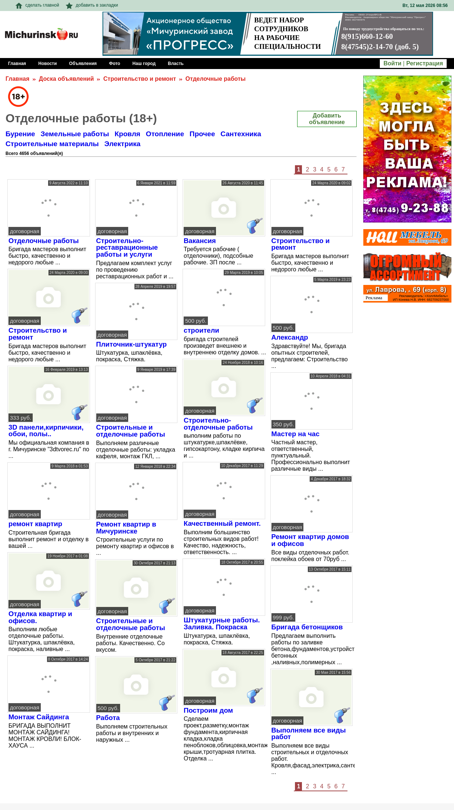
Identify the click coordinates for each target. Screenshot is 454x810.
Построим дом (208, 710)
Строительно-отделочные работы (218, 423)
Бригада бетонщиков (307, 627)
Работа (108, 718)
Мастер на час (295, 434)
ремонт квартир (35, 524)
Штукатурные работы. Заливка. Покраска (222, 623)
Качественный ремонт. (222, 523)
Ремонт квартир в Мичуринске (126, 527)
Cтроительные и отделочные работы (130, 430)
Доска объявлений (66, 79)
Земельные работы (74, 134)
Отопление (165, 134)
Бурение (20, 134)
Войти (392, 63)
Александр (289, 337)
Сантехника (240, 134)
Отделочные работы (215, 79)
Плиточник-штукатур (131, 344)
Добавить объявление (327, 118)
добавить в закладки (92, 5)
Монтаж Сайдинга (38, 717)
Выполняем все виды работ (308, 733)
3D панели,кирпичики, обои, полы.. (46, 430)
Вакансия (200, 241)
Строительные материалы (52, 144)
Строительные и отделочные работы (130, 624)
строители (201, 330)
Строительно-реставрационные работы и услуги (127, 247)
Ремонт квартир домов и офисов (310, 540)
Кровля (127, 134)
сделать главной (37, 5)
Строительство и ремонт (139, 79)
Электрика (122, 144)
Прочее (202, 134)
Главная (17, 79)
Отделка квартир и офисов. (40, 617)
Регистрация (424, 63)
